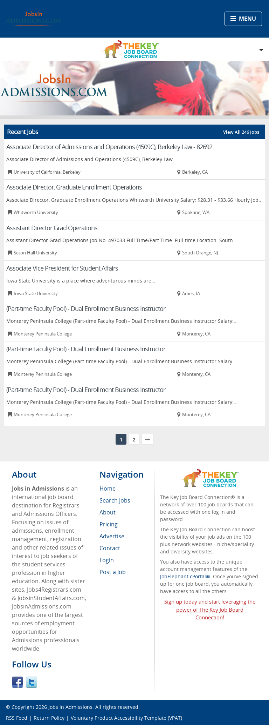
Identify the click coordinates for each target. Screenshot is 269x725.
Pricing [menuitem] (108, 524)
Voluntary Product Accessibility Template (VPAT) (126, 717)
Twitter (31, 682)
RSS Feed (16, 717)
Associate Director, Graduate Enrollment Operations (74, 187)
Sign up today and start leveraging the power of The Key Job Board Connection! (209, 609)
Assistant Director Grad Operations (51, 228)
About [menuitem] (107, 512)
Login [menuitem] (106, 560)
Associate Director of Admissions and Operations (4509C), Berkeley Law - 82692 (109, 146)
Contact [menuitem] (109, 548)
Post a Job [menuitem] (112, 572)
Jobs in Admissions (70, 707)
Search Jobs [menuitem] (114, 500)
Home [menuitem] (107, 488)
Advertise (111, 536)
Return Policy (49, 717)
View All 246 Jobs (241, 132)
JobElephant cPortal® (185, 576)
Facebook (17, 682)
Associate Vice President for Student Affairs (62, 268)
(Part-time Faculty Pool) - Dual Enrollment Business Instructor (85, 308)
